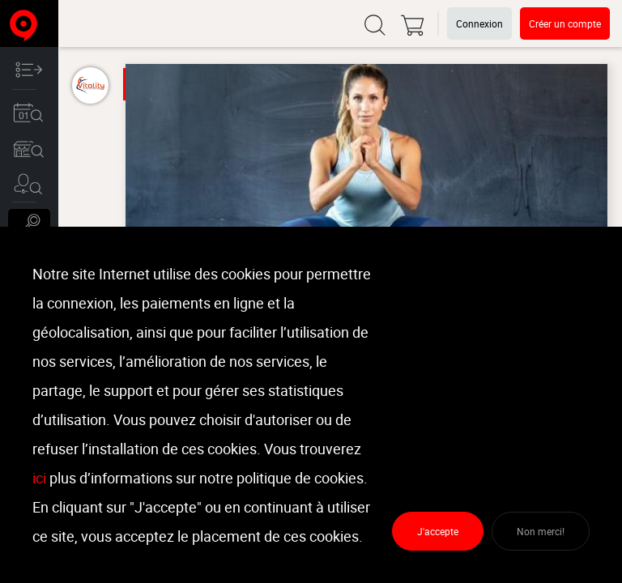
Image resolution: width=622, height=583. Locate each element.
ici (39, 477)
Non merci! (540, 531)
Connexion (479, 23)
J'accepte (437, 531)
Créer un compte (565, 23)
